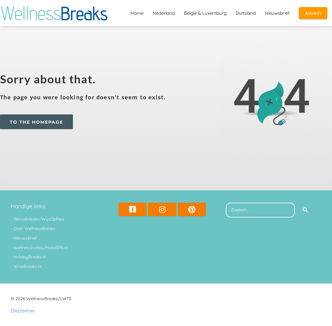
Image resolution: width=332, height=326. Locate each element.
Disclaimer (23, 311)
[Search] (305, 210)
